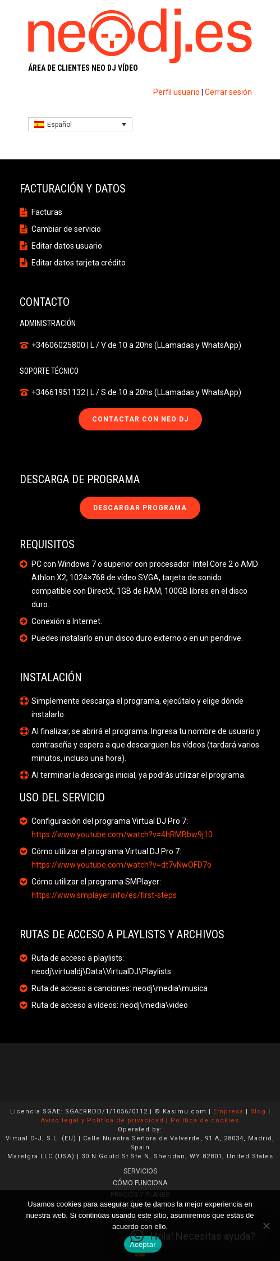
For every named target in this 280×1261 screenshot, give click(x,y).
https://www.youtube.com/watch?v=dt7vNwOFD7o (121, 864)
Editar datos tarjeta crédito (78, 262)
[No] (266, 1225)
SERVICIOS (140, 1171)
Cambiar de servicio (66, 228)
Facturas (46, 212)
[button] (193, 1236)
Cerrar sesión (228, 92)
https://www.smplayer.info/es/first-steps (104, 895)
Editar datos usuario (66, 245)
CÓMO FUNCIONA (140, 1183)
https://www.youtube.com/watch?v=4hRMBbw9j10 (122, 834)
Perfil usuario (176, 92)
